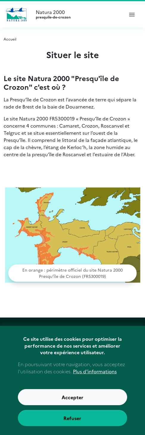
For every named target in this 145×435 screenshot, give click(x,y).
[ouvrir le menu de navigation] (132, 14)
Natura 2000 (77, 14)
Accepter (72, 403)
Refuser (72, 423)
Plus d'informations (95, 377)
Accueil (10, 38)
